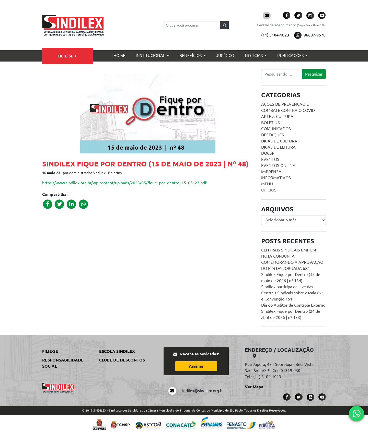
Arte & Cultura (277, 116)
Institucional (150, 55)
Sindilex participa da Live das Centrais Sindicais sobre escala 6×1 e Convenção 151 (292, 292)
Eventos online (278, 165)
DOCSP (267, 153)
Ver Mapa (254, 386)
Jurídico (225, 55)
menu (267, 184)
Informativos (276, 177)
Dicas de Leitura (278, 147)
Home (119, 55)
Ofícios (269, 190)
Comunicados (276, 128)
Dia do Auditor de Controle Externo (293, 305)
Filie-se (65, 56)
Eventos (270, 159)
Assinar (196, 366)
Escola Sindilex (117, 351)
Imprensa (271, 171)
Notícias (254, 55)
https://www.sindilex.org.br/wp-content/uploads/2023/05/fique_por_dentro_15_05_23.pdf (124, 182)
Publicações (290, 55)
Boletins (270, 122)
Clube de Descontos (122, 360)
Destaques (272, 134)
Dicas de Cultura (279, 141)
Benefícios (190, 55)
